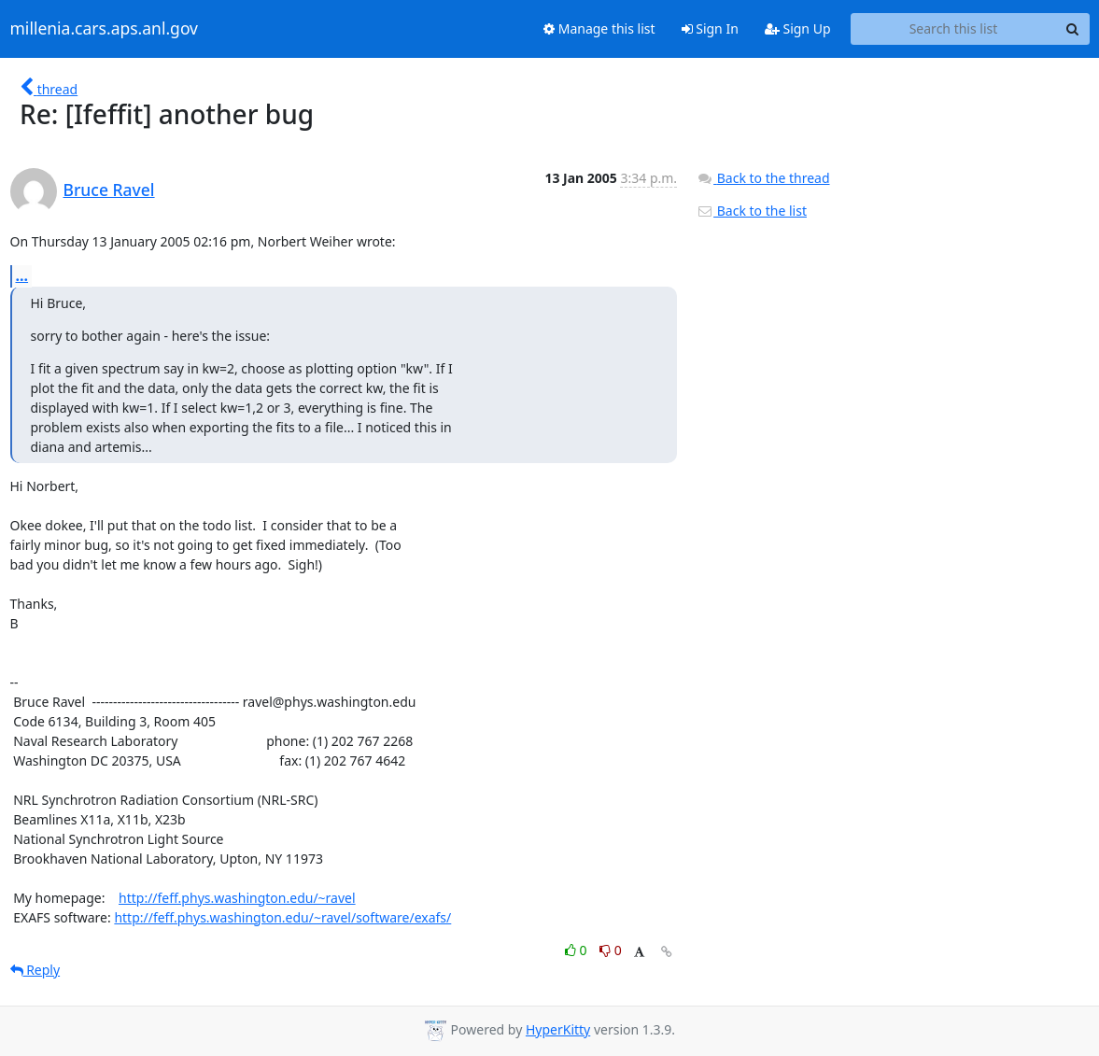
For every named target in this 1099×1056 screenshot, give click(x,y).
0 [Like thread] (577, 950)
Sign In (710, 28)
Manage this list (599, 28)
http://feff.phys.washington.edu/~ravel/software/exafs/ (282, 917)
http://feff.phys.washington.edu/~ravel (237, 898)
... (22, 275)
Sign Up (798, 28)
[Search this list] (954, 29)
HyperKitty (558, 1029)
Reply (35, 970)
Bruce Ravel (109, 189)
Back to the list (752, 210)
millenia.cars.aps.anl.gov (104, 29)
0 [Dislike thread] (610, 950)
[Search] (1073, 29)
